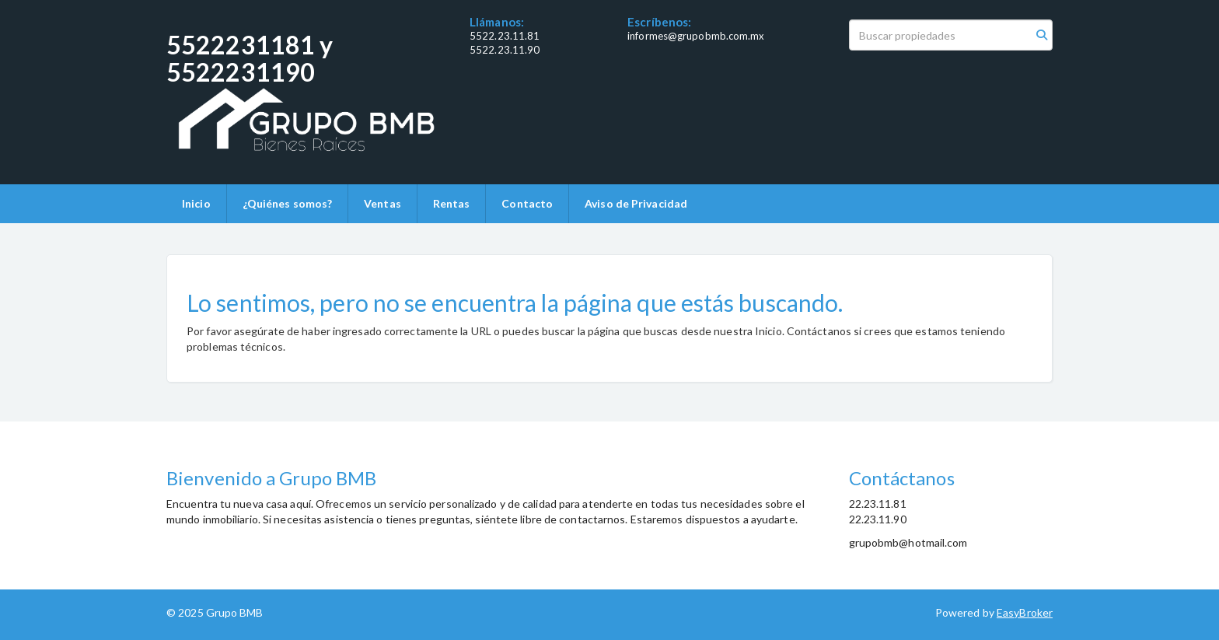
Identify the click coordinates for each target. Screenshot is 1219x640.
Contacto (527, 203)
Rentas (451, 203)
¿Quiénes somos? (288, 203)
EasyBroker (1025, 612)
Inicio (196, 203)
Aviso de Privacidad (636, 203)
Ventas (382, 203)
